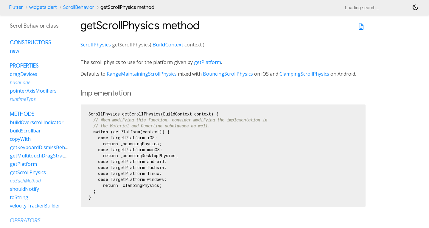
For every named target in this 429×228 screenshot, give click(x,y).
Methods (22, 114)
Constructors (30, 42)
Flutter (16, 7)
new (14, 51)
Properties (24, 66)
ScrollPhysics (95, 44)
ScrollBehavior (78, 7)
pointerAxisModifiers (33, 91)
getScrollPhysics (28, 172)
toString (19, 197)
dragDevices (23, 74)
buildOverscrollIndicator (36, 122)
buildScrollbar (25, 130)
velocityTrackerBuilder (35, 205)
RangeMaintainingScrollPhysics (142, 74)
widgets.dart (43, 7)
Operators (25, 220)
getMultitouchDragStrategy (41, 155)
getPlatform (207, 62)
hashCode (20, 82)
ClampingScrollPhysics (304, 74)
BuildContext (168, 44)
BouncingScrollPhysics (228, 74)
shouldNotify (24, 189)
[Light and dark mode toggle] (415, 7)
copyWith (20, 139)
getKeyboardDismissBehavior (43, 147)
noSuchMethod (25, 180)
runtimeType (23, 99)
